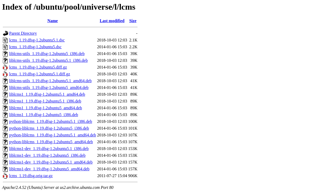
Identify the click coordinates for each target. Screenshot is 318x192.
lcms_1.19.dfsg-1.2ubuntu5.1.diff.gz (39, 74)
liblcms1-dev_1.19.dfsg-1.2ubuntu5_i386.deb (47, 155)
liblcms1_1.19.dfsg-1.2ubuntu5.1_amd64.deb (47, 94)
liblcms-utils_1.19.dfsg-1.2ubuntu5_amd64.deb (49, 87)
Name (52, 21)
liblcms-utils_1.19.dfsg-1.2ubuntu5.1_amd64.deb (50, 81)
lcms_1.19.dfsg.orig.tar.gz (31, 175)
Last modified (112, 21)
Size (133, 21)
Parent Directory (23, 33)
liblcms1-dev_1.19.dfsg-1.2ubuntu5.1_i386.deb (49, 148)
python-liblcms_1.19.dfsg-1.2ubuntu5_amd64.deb (51, 142)
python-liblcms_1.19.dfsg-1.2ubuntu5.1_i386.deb (50, 121)
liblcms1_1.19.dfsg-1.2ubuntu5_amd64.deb (45, 108)
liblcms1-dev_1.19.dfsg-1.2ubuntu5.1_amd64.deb (51, 162)
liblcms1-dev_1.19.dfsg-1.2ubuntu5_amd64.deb (49, 169)
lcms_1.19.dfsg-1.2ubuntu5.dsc (35, 47)
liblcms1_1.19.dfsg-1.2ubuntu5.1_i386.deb (45, 101)
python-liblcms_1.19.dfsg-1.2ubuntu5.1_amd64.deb (52, 135)
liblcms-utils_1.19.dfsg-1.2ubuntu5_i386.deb (47, 53)
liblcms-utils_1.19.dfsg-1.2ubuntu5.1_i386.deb (48, 60)
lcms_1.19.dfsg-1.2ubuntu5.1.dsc (37, 40)
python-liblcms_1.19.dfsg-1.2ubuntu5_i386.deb (49, 128)
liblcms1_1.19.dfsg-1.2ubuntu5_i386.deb (43, 114)
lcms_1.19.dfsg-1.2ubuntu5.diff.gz (38, 67)
